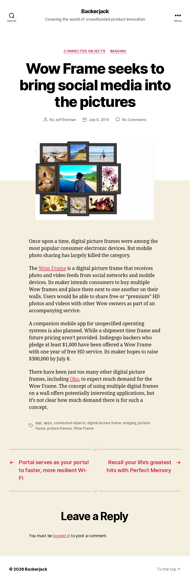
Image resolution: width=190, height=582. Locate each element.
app (38, 423)
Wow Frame (52, 268)
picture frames (59, 428)
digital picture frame (104, 423)
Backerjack (95, 11)
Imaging (118, 51)
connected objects (69, 423)
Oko (74, 379)
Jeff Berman (65, 119)
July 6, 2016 (99, 119)
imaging (129, 423)
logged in (61, 535)
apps (48, 423)
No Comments (134, 119)
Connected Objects (84, 51)
